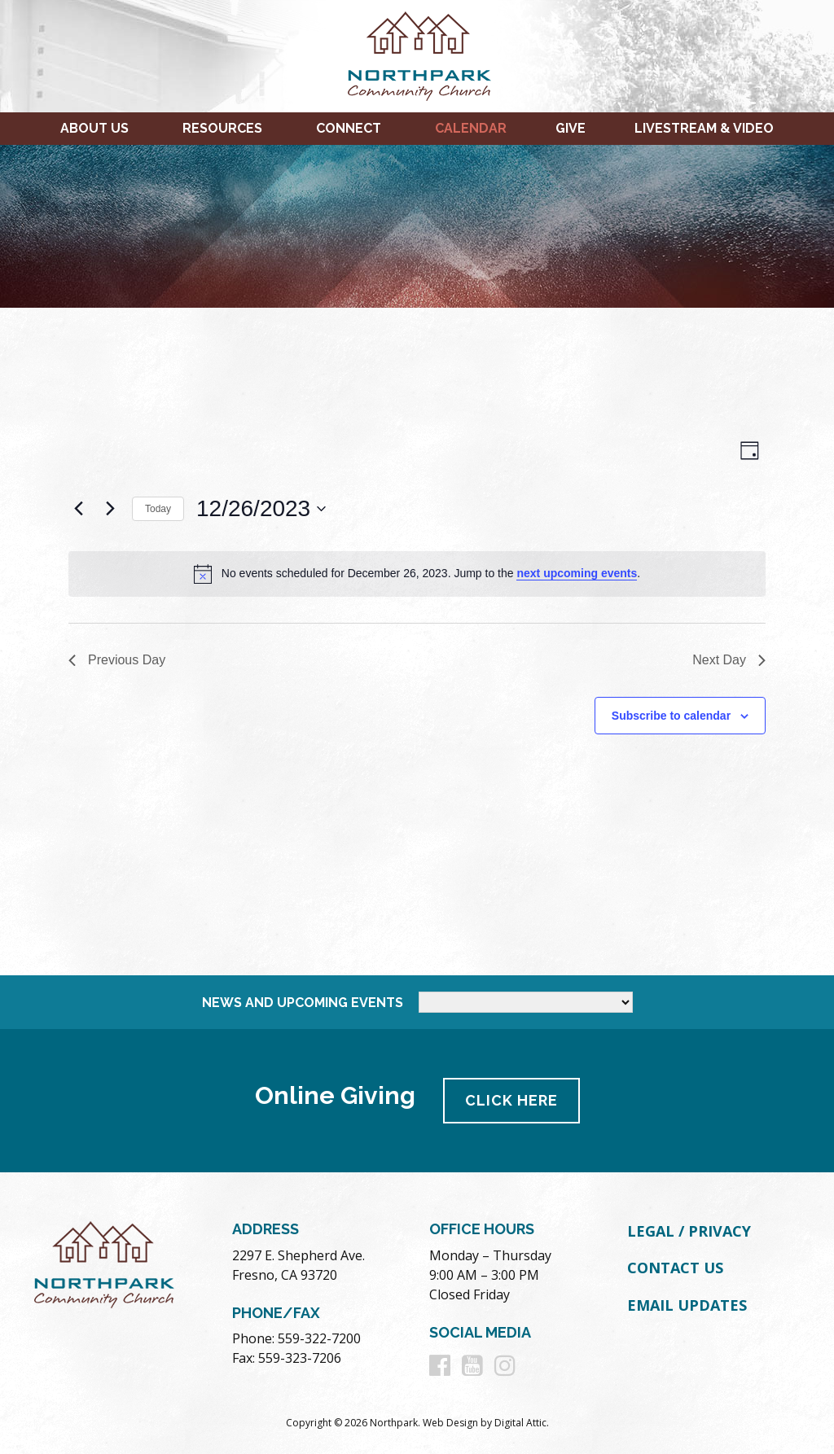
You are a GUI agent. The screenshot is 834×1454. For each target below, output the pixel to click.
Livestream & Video (704, 128)
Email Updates (687, 1305)
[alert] (417, 574)
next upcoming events (576, 573)
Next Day (729, 660)
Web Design (450, 1423)
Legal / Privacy (689, 1231)
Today (158, 509)
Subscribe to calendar (671, 715)
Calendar (471, 128)
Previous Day (116, 660)
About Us (94, 128)
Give (570, 128)
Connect (348, 128)
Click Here (511, 1100)
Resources (222, 128)
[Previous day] (78, 509)
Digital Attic (520, 1423)
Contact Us (675, 1267)
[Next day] (110, 509)
